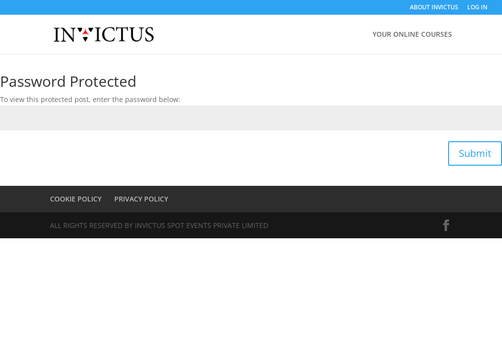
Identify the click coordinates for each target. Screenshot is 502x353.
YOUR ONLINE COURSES (412, 35)
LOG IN (477, 7)
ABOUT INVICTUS (434, 7)
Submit (475, 153)
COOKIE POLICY (75, 198)
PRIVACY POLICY (141, 198)
